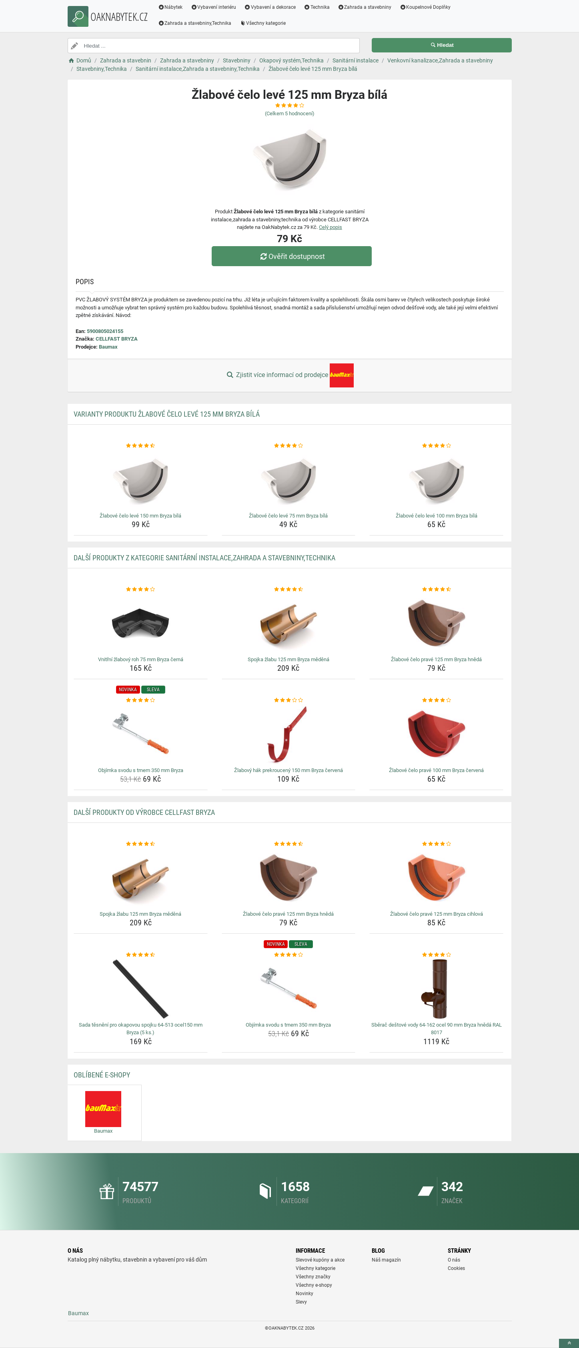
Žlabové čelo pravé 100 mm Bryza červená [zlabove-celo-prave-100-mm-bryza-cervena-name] (436, 770)
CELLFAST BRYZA (117, 339)
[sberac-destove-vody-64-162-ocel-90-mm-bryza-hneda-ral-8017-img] (436, 989)
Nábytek (170, 7)
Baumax (108, 347)
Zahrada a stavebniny (365, 7)
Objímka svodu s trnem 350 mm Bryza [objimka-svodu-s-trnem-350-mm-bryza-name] (140, 770)
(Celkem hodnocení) (290, 113)
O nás (454, 1260)
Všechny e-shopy (314, 1285)
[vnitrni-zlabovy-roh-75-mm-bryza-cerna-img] (140, 624)
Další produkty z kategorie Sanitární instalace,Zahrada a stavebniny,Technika (204, 558)
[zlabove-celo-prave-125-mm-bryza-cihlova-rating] (436, 844)
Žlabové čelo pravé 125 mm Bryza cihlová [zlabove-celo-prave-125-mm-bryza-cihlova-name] (436, 914)
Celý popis (330, 227)
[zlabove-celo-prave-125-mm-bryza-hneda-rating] (436, 590)
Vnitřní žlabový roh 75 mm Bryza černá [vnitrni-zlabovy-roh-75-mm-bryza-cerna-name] (140, 659)
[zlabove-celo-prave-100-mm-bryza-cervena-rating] (436, 700)
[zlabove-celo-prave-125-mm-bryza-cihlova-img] (436, 878)
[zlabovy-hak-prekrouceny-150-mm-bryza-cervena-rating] (288, 700)
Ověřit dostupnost (291, 256)
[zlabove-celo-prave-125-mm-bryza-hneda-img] (436, 624)
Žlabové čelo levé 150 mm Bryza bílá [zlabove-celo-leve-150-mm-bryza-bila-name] (140, 516)
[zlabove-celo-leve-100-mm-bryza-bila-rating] (436, 446)
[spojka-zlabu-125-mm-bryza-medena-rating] (288, 590)
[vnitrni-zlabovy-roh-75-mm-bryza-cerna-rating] (140, 590)
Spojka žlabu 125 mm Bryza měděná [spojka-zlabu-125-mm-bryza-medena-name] (288, 659)
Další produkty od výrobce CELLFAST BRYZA (144, 812)
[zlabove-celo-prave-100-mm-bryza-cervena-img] (436, 734)
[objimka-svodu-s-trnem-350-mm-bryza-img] (140, 734)
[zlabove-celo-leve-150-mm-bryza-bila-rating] (140, 446)
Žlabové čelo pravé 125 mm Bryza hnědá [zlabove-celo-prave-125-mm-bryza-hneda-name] (436, 659)
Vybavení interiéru (213, 7)
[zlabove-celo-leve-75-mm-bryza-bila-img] (288, 480)
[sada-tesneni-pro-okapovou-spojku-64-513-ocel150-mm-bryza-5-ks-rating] (140, 955)
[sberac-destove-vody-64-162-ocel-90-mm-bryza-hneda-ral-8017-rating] (436, 955)
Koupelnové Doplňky (425, 7)
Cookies (456, 1268)
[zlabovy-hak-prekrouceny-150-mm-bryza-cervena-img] (288, 734)
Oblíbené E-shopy (102, 1075)
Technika (317, 7)
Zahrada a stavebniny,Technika (195, 23)
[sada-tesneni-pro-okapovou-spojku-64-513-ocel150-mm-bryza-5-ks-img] (140, 989)
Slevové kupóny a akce (320, 1260)
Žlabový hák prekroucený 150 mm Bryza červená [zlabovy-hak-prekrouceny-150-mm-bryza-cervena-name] (288, 770)
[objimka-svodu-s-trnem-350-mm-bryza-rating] (140, 700)
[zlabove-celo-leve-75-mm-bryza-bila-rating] (288, 446)
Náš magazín (386, 1260)
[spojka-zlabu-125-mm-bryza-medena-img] (288, 624)
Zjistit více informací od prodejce (289, 375)
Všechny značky (313, 1277)
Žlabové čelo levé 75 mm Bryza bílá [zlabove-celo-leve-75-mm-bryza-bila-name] (288, 516)
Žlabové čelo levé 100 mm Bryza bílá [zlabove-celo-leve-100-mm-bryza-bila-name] (436, 516)
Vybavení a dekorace (270, 7)
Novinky (304, 1293)
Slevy (301, 1302)
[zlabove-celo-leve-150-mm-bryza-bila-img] (140, 480)
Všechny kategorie (262, 23)
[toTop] (569, 1343)
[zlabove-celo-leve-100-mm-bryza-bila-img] (436, 480)
